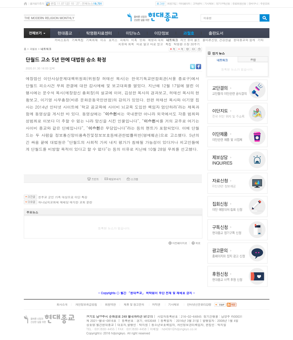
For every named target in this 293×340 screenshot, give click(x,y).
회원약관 (110, 304)
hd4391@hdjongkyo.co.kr (179, 329)
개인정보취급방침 (86, 304)
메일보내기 (113, 179)
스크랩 (132, 179)
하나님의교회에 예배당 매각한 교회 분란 (65, 202)
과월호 (33, 49)
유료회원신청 (239, 3)
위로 (196, 243)
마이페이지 (184, 3)
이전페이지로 (177, 243)
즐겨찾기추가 (37, 3)
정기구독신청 (223, 3)
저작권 (156, 304)
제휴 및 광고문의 (134, 304)
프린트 (93, 179)
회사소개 (61, 304)
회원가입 (171, 3)
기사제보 (208, 3)
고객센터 (197, 3)
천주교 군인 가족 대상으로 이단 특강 (62, 197)
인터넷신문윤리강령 (199, 304)
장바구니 (253, 3)
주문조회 (264, 3)
